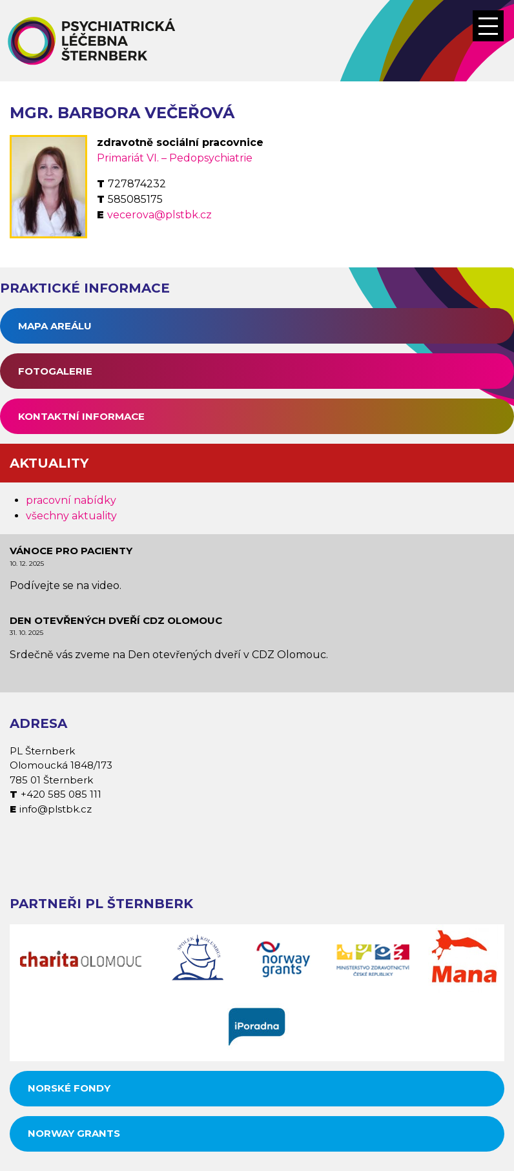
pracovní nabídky (71, 500)
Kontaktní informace (81, 416)
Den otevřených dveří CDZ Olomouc (116, 620)
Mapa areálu (55, 326)
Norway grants (74, 1133)
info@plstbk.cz (55, 809)
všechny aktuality (71, 516)
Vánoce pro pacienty (71, 550)
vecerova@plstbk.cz (159, 215)
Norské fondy (69, 1088)
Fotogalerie (55, 371)
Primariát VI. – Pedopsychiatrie (174, 158)
